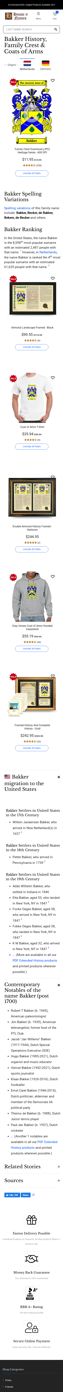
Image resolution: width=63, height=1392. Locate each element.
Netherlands (48, 252)
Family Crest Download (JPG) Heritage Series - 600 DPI (32, 151)
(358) (38, 165)
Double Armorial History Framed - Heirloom (32, 528)
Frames (9, 1386)
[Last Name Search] (31, 29)
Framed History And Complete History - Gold (32, 727)
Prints (8, 1380)
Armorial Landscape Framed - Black (32, 327)
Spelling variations (17, 208)
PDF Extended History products (35, 960)
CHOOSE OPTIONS (31, 173)
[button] (32, 781)
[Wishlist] (53, 80)
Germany (45, 64)
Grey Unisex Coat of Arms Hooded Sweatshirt (32, 627)
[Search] (55, 29)
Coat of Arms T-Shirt (32, 427)
